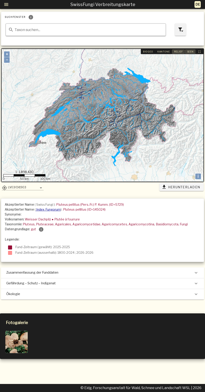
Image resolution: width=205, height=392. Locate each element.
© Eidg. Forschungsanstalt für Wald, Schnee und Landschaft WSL (135, 388)
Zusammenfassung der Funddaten (102, 272)
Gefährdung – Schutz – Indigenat (102, 283)
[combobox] (86, 29)
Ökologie (102, 294)
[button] (23, 187)
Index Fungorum (48, 209)
